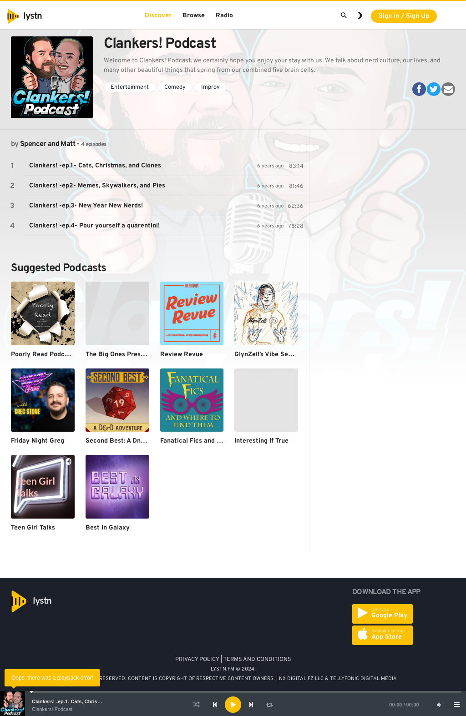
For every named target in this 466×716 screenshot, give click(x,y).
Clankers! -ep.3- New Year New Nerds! (86, 206)
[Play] (233, 704)
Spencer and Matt (47, 144)
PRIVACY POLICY (197, 659)
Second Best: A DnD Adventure (132, 441)
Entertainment (130, 87)
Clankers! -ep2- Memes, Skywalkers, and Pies (97, 186)
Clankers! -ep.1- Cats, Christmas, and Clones (85, 701)
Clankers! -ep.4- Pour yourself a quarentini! (94, 226)
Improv (210, 87)
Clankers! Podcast (52, 709)
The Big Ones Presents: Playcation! (138, 354)
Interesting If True (261, 441)
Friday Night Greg (37, 441)
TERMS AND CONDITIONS (257, 659)
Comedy (175, 87)
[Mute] (439, 705)
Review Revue (181, 354)
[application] (233, 705)
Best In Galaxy (108, 528)
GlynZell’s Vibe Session (269, 354)
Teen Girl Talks (33, 528)
